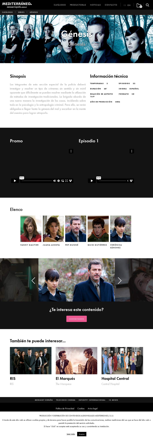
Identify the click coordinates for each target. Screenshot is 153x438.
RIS (12, 378)
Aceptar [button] (82, 434)
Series (21, 12)
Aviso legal (92, 408)
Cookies (81, 408)
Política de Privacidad (65, 408)
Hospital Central (115, 378)
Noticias (95, 5)
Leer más (71, 434)
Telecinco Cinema (65, 400)
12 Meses (113, 400)
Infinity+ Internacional (92, 400)
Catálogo (60, 5)
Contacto (111, 5)
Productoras (78, 5)
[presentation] (33, 280)
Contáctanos (76, 319)
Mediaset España (44, 400)
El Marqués (65, 378)
